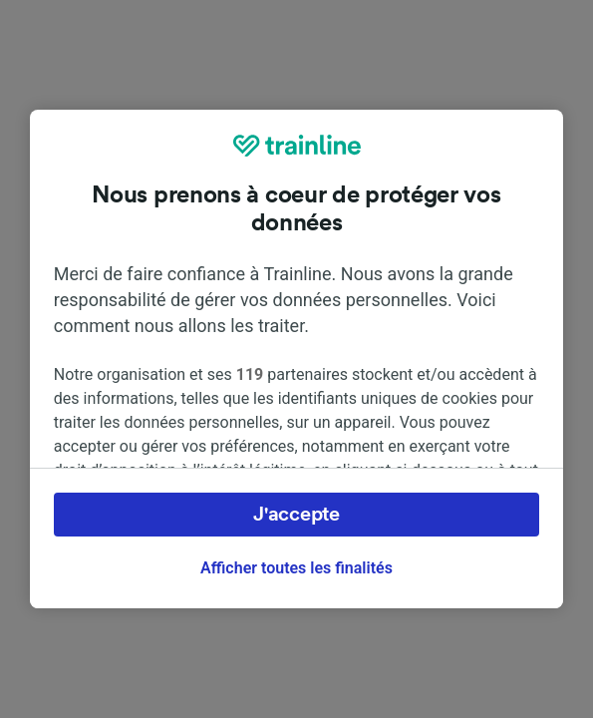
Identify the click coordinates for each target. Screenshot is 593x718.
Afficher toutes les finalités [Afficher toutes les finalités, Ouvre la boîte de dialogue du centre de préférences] (296, 567)
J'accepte (296, 515)
